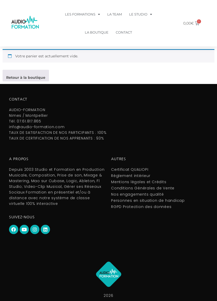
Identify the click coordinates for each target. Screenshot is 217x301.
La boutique (97, 32)
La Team (114, 14)
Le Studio (140, 14)
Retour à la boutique (25, 77)
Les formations (82, 14)
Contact (124, 32)
